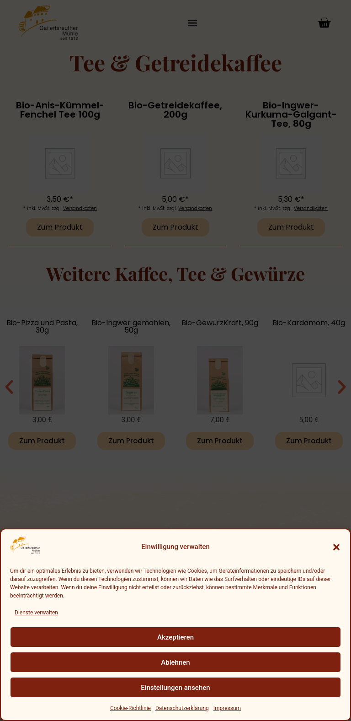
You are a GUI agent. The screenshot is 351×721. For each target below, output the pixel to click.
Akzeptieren (175, 637)
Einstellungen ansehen (175, 687)
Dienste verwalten (36, 612)
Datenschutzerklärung (182, 708)
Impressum (227, 708)
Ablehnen (175, 662)
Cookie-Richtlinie (130, 708)
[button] (336, 547)
